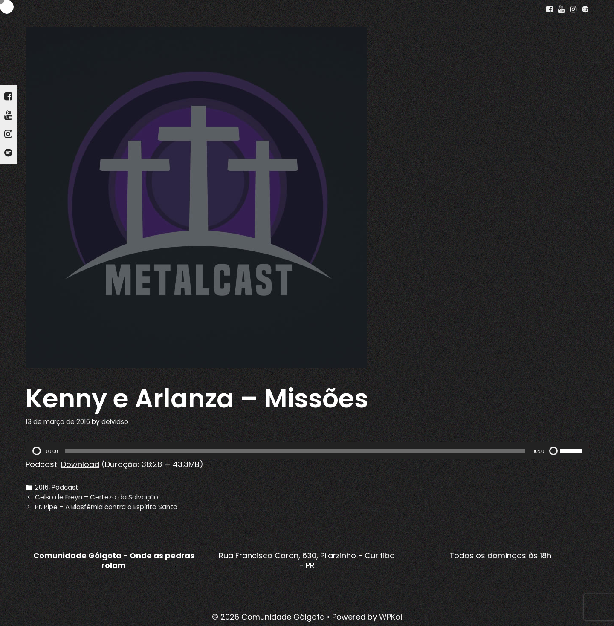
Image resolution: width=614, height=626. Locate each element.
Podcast (65, 487)
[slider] (295, 451)
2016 (42, 487)
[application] (307, 450)
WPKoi (390, 617)
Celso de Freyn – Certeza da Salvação (96, 497)
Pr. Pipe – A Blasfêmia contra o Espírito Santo (106, 506)
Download (80, 464)
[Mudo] (553, 451)
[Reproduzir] (36, 451)
